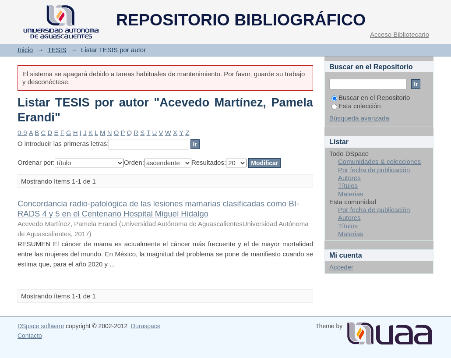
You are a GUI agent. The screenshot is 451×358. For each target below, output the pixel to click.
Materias (350, 194)
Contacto (30, 335)
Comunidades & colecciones (379, 161)
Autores (349, 177)
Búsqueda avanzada (359, 118)
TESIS (56, 49)
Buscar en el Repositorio (370, 97)
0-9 (22, 132)
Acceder (341, 267)
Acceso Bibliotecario (399, 34)
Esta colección (356, 106)
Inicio (25, 49)
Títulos (348, 185)
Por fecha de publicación (374, 170)
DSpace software (41, 326)
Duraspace (145, 326)
